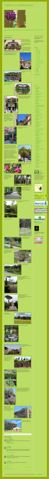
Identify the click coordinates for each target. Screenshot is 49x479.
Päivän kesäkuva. (37, 111)
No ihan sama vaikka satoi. (39, 61)
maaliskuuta (38, 65)
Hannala (36, 165)
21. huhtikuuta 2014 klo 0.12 (10, 458)
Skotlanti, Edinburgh (38, 142)
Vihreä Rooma (38, 59)
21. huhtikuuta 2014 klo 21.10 (11, 463)
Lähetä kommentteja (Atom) (10, 468)
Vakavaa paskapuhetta (38, 137)
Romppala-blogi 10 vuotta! (38, 118)
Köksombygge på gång (38, 114)
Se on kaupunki (38, 58)
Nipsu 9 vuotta (37, 125)
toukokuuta (37, 53)
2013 (36, 68)
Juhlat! (37, 55)
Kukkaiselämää (9, 455)
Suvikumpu (37, 99)
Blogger (43, 474)
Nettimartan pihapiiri (38, 96)
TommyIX (35, 474)
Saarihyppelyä (38, 64)
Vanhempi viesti (29, 467)
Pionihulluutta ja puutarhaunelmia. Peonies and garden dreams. (39, 141)
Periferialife (37, 144)
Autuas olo (37, 102)
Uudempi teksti (6, 467)
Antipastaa (37, 127)
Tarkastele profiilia (36, 180)
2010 (36, 72)
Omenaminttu (37, 159)
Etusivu (18, 467)
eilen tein (36, 120)
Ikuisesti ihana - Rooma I (39, 60)
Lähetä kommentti (7, 465)
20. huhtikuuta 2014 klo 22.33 (11, 443)
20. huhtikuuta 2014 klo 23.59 (11, 452)
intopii (7, 446)
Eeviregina (8, 438)
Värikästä (36, 166)
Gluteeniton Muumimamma (39, 148)
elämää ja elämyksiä (38, 124)
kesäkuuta (37, 52)
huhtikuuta (37, 54)
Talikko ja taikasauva (18, 5)
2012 (36, 69)
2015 (36, 48)
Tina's (36, 152)
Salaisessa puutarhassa (39, 162)
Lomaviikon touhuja (38, 87)
